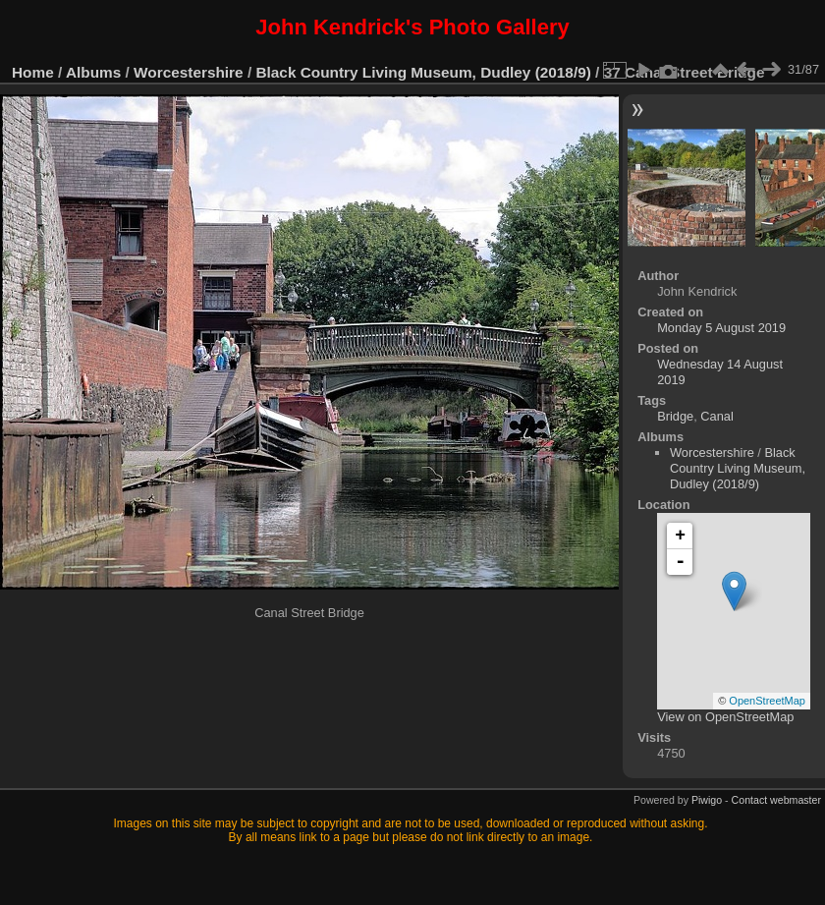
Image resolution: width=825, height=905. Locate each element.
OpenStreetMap (767, 701)
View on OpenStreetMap (725, 716)
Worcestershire (189, 72)
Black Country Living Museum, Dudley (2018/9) (422, 72)
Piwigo (706, 800)
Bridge (675, 416)
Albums (93, 72)
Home (33, 72)
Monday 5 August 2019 (721, 327)
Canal (716, 416)
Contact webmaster (776, 800)
